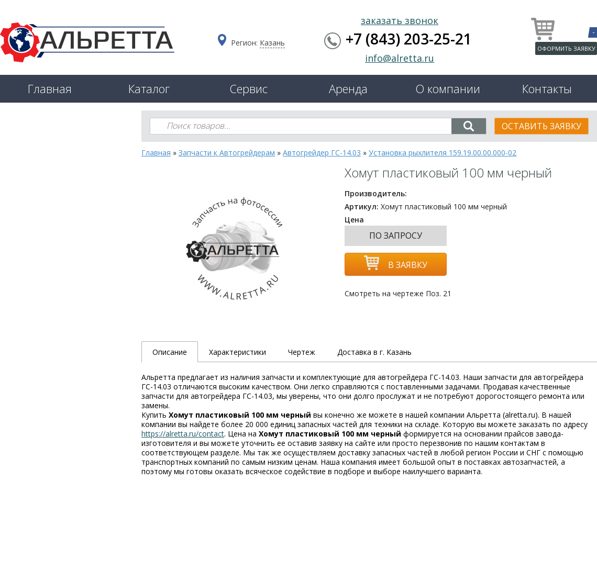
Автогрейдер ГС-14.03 (322, 153)
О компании (447, 88)
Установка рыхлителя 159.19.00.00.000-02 (442, 153)
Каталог (149, 88)
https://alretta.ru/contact (182, 434)
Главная (50, 88)
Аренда (348, 88)
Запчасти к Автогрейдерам (227, 153)
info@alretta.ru (399, 58)
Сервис (248, 88)
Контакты (547, 88)
